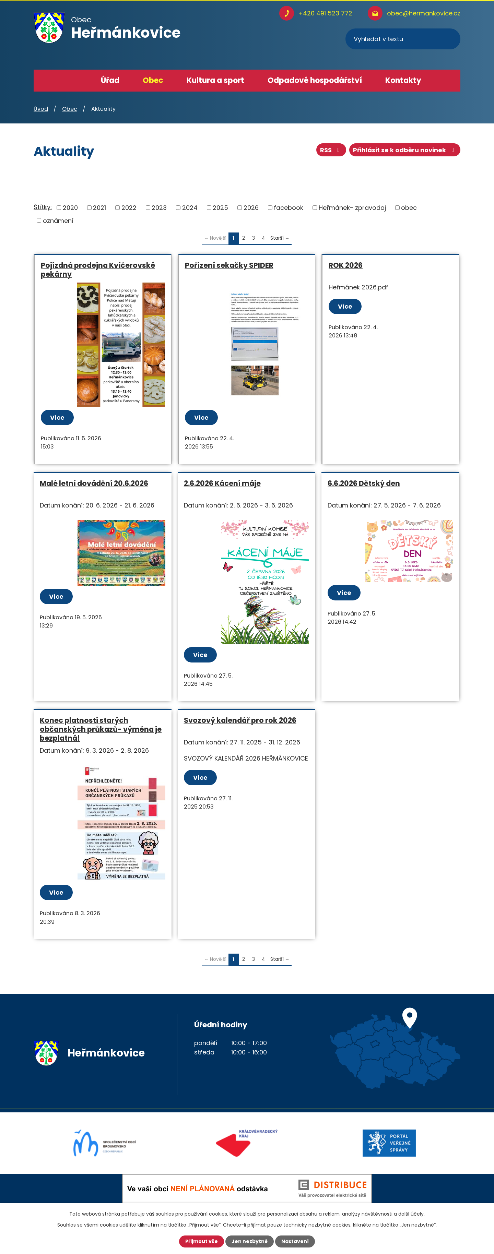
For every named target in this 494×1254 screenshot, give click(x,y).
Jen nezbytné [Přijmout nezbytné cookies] (250, 1241)
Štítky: (43, 207)
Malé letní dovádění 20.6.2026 (94, 483)
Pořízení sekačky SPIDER (229, 265)
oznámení (58, 220)
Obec (153, 80)
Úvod (75, 81)
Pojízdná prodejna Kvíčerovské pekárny (98, 269)
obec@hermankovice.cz (423, 13)
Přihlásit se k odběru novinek (405, 150)
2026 (251, 207)
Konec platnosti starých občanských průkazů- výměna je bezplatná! (101, 729)
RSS (331, 150)
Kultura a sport (215, 80)
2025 (220, 207)
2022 (129, 207)
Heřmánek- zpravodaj (352, 207)
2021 (99, 207)
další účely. (411, 1213)
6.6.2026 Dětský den (364, 483)
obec (409, 207)
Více (57, 417)
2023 (159, 207)
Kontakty (403, 80)
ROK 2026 (346, 265)
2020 (70, 207)
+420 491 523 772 (325, 13)
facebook (288, 207)
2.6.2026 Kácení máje (222, 483)
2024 (190, 207)
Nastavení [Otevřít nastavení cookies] (295, 1241)
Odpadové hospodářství (315, 80)
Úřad (110, 80)
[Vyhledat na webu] (402, 38)
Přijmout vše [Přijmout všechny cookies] (201, 1241)
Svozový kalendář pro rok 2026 (240, 720)
